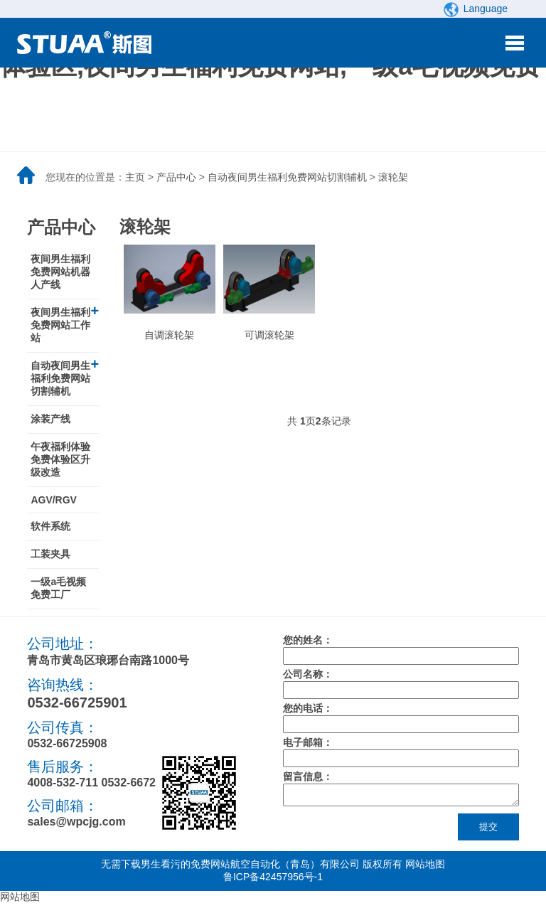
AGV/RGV (54, 500)
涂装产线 (50, 418)
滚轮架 (393, 177)
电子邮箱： (308, 742)
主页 (135, 177)
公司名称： (308, 674)
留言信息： (308, 776)
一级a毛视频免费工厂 (58, 588)
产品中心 (176, 177)
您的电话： (308, 708)
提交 (488, 831)
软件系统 (50, 526)
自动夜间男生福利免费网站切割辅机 (287, 177)
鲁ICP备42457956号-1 (273, 881)
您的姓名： (308, 640)
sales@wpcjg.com (76, 822)
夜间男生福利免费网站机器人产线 (60, 271)
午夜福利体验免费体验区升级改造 (60, 459)
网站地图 (425, 868)
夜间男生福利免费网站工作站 (60, 324)
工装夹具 (50, 554)
